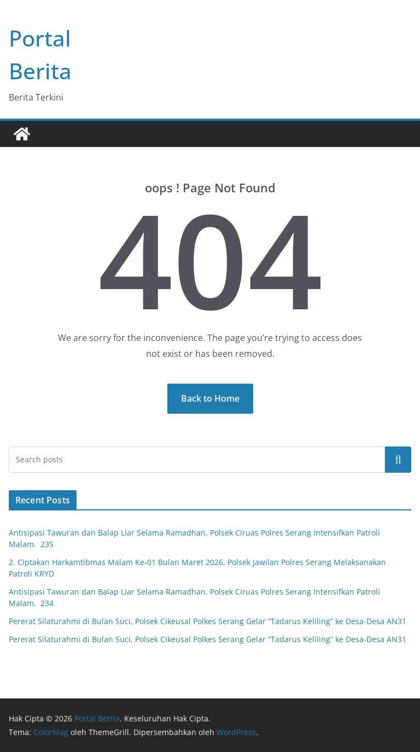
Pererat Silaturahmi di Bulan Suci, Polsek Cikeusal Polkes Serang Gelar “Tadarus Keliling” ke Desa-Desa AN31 (207, 621)
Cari (398, 460)
